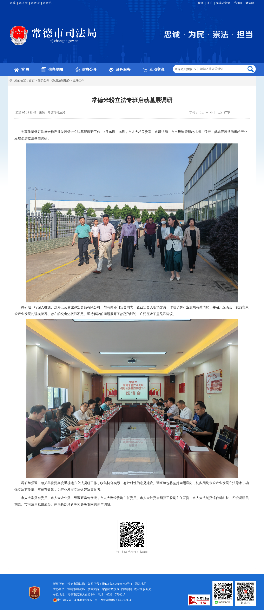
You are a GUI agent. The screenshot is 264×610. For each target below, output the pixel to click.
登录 (200, 3)
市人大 (23, 3)
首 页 (21, 69)
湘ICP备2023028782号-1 (117, 583)
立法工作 (78, 80)
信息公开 (86, 69)
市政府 (35, 3)
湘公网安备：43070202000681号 (75, 600)
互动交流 (153, 69)
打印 (227, 112)
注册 (209, 3)
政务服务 (120, 69)
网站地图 (140, 583)
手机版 (237, 3)
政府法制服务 (61, 80)
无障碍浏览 (223, 3)
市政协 (47, 3)
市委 (13, 3)
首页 (32, 80)
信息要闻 (52, 69)
